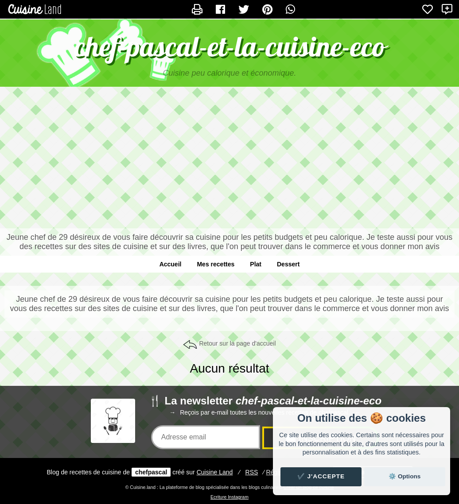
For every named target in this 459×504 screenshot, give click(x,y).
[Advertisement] (229, 157)
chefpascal (151, 472)
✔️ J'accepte (321, 476)
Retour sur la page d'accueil (237, 343)
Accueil (170, 264)
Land (215, 472)
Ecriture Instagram (229, 497)
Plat (255, 264)
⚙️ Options (404, 476)
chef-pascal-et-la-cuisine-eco (229, 46)
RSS (251, 472)
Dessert (288, 264)
